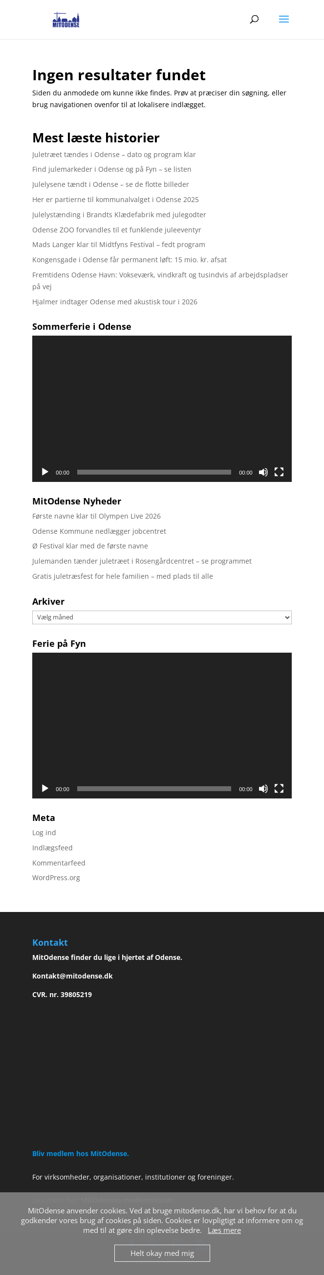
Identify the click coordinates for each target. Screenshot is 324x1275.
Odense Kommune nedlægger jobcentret (99, 531)
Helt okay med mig (162, 1253)
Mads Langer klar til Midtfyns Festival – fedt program (118, 244)
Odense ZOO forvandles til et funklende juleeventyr (116, 229)
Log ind (44, 832)
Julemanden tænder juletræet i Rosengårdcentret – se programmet (142, 561)
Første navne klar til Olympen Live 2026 (96, 516)
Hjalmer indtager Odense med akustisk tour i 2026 (114, 301)
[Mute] (263, 472)
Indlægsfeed (52, 847)
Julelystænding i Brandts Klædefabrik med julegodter (119, 214)
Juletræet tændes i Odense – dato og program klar (114, 154)
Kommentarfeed (59, 862)
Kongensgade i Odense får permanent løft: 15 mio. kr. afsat (129, 259)
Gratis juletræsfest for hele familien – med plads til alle (122, 576)
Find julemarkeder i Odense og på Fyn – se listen (112, 169)
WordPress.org (56, 877)
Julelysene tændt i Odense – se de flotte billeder (110, 184)
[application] (161, 408)
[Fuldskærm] (279, 472)
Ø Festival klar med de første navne (90, 545)
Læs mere (224, 1230)
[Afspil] (45, 472)
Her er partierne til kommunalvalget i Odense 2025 (115, 199)
